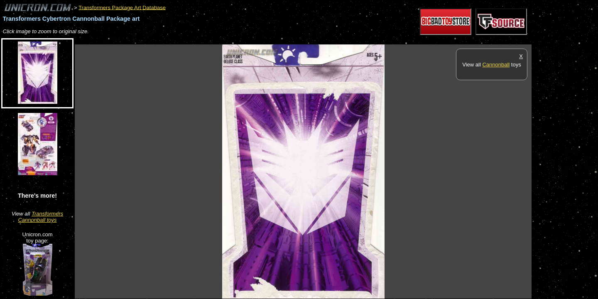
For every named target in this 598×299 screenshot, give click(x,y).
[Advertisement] (226, 40)
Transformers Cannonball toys (40, 217)
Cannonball (496, 64)
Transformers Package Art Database (122, 7)
